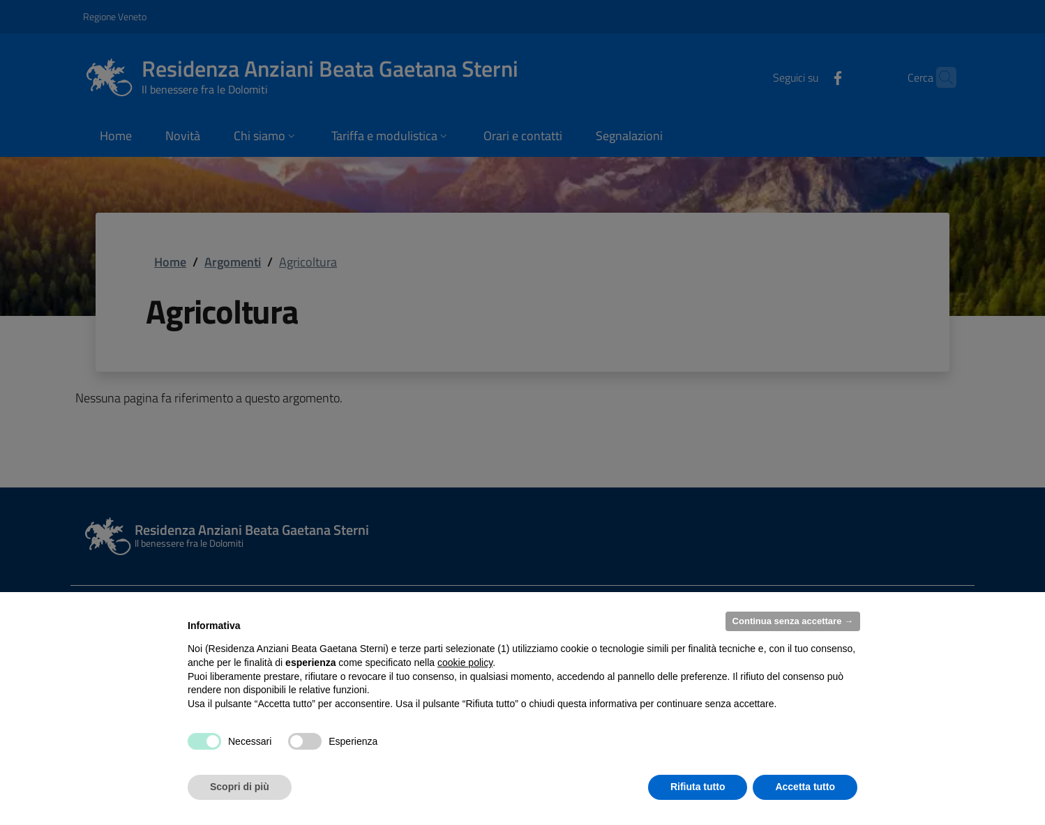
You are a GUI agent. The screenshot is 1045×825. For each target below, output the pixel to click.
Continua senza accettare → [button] (792, 621)
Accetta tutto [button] (805, 786)
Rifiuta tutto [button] (698, 786)
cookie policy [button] (465, 662)
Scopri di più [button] (239, 786)
